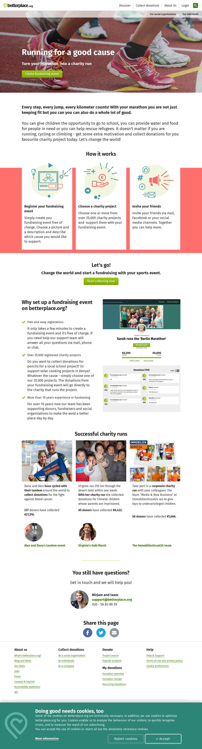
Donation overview (113, 673)
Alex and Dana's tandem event (44, 545)
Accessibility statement (27, 686)
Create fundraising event (42, 74)
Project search (110, 655)
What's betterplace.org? (27, 655)
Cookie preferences (157, 665)
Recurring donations (114, 684)
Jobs (16, 671)
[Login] (185, 5)
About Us (170, 5)
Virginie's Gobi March (92, 545)
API (16, 692)
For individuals (191, 14)
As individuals (66, 660)
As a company (66, 665)
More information (47, 738)
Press (17, 676)
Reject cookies (125, 739)
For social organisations (163, 14)
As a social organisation (71, 655)
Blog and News (22, 660)
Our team (19, 665)
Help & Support (155, 655)
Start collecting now (101, 281)
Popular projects (112, 660)
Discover (125, 5)
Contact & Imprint (24, 681)
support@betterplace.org (112, 600)
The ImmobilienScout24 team (151, 545)
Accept (163, 739)
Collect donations (147, 5)
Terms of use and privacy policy (164, 660)
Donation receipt (112, 678)
